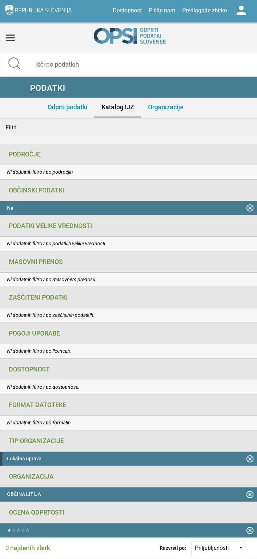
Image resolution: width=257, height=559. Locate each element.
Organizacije (166, 107)
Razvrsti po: (173, 548)
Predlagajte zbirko (204, 10)
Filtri (11, 127)
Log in (241, 10)
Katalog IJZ (118, 107)
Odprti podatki (67, 107)
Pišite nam (162, 10)
